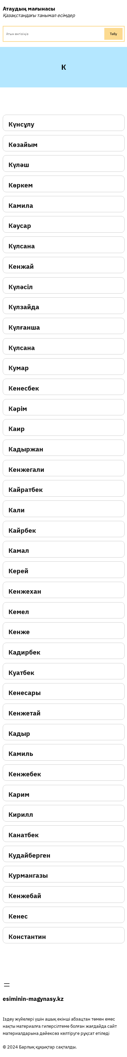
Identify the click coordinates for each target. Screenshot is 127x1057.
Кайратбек (25, 490)
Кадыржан (25, 449)
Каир (16, 429)
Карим (18, 794)
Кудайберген (29, 855)
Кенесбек (23, 388)
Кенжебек (24, 774)
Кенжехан (24, 591)
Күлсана (21, 246)
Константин (27, 937)
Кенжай (21, 266)
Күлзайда (23, 307)
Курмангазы (28, 875)
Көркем (20, 185)
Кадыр (19, 734)
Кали (16, 510)
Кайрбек (22, 530)
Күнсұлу (21, 124)
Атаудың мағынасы (29, 8)
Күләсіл (20, 287)
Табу (113, 34)
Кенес (18, 916)
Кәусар (19, 226)
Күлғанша (24, 327)
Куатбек (21, 673)
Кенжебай (24, 896)
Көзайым (23, 145)
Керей (18, 571)
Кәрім (17, 409)
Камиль (20, 754)
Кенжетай (24, 713)
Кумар (18, 368)
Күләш (18, 165)
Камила (20, 206)
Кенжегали (26, 470)
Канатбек (23, 835)
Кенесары (24, 693)
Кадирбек (24, 652)
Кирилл (20, 815)
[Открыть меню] (7, 985)
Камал (18, 551)
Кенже (19, 632)
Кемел (18, 612)
